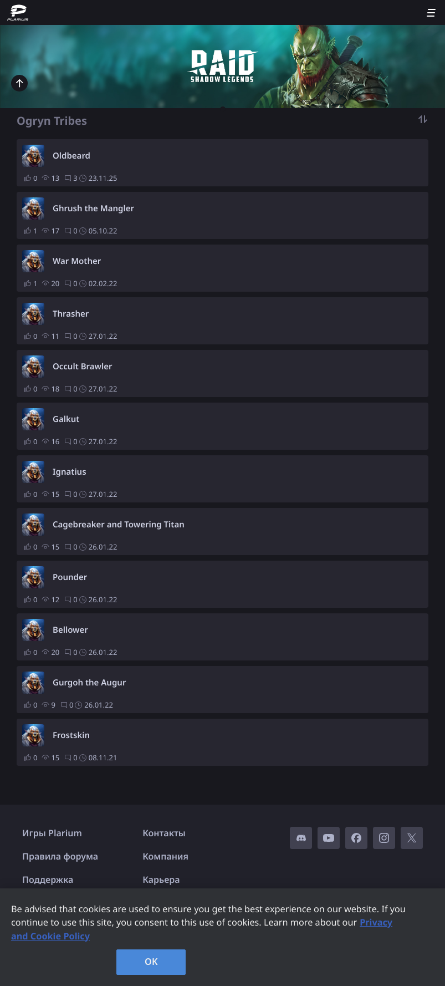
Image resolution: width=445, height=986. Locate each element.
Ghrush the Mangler (93, 208)
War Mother (77, 261)
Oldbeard (71, 155)
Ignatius (69, 471)
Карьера (161, 879)
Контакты (164, 833)
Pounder (70, 577)
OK (151, 961)
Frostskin (71, 735)
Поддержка (47, 879)
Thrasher (71, 313)
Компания (165, 856)
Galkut (66, 419)
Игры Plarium (52, 833)
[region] (222, 937)
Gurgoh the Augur (89, 682)
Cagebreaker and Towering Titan (119, 524)
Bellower (70, 630)
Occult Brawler (82, 366)
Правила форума (60, 856)
